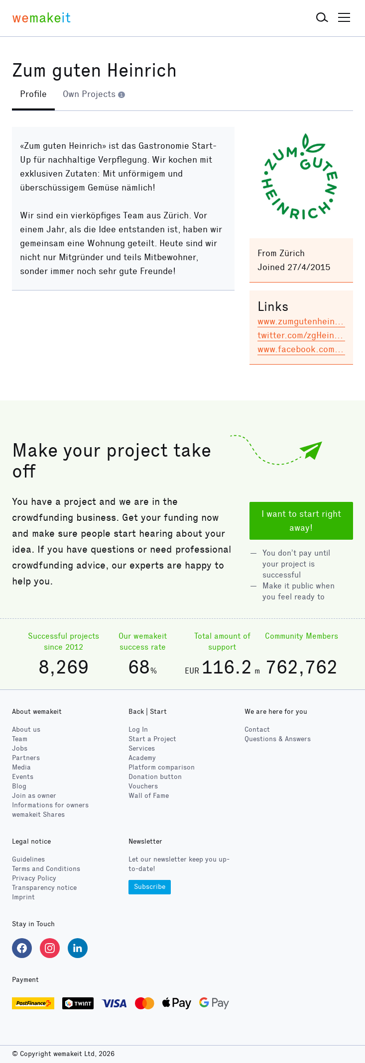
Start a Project (152, 739)
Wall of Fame (148, 795)
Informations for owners (50, 805)
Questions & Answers (277, 739)
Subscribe (149, 886)
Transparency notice (44, 887)
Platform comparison (161, 767)
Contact (257, 729)
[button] (322, 18)
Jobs (19, 748)
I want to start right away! (301, 520)
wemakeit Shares (38, 814)
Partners (26, 758)
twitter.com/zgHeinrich (303, 335)
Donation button (155, 777)
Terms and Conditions (46, 869)
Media (21, 767)
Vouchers (143, 786)
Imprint (23, 897)
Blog (19, 786)
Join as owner (34, 795)
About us (26, 729)
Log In (138, 729)
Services (141, 748)
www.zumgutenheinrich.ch (310, 321)
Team (19, 739)
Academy (142, 758)
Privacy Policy (34, 878)
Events (22, 777)
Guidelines (28, 859)
